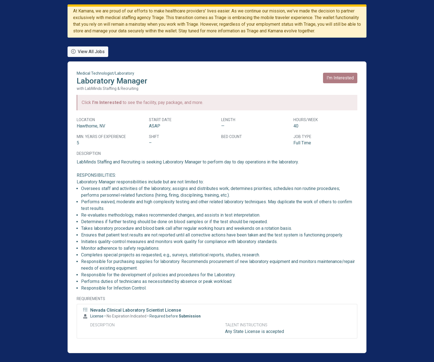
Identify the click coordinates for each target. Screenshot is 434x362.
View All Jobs (88, 51)
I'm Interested (340, 77)
